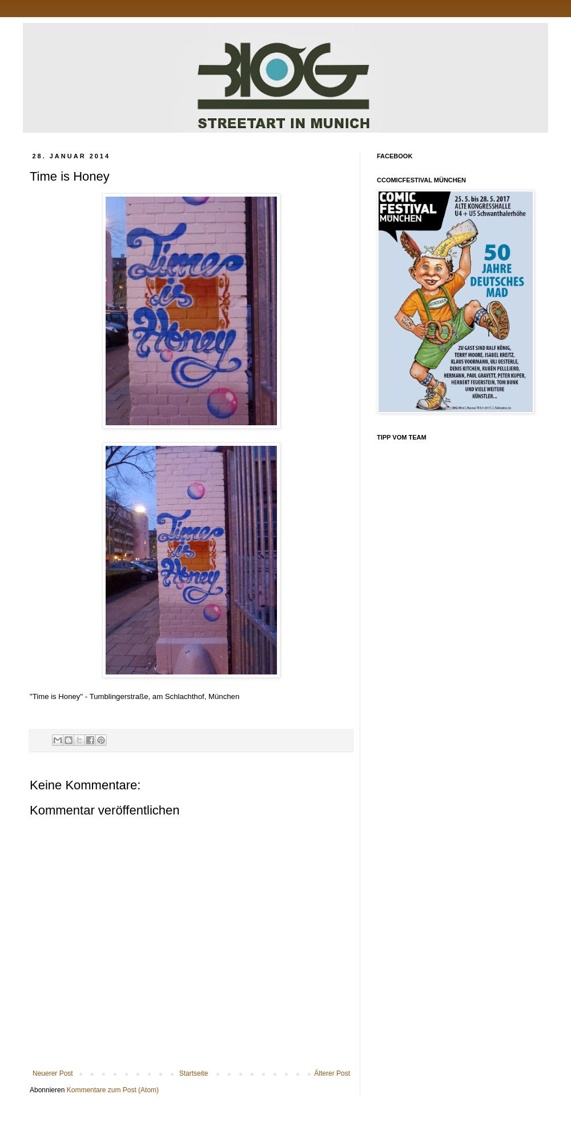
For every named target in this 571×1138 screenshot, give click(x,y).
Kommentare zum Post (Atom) (113, 1090)
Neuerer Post (53, 1073)
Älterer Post (332, 1073)
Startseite (193, 1073)
